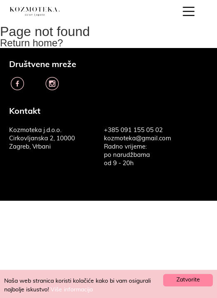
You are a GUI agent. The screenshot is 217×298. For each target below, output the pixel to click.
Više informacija (72, 290)
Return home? (31, 42)
